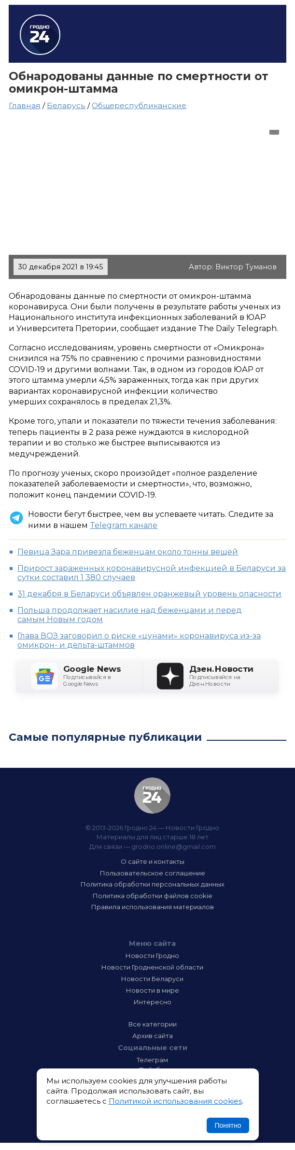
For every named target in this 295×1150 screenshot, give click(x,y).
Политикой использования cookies (175, 1101)
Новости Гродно (152, 955)
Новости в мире (152, 990)
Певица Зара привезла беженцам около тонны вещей (127, 551)
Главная (25, 105)
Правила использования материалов (152, 907)
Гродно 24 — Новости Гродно (152, 795)
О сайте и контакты (152, 861)
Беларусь (66, 105)
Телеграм (152, 1060)
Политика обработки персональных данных (153, 884)
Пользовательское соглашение (152, 873)
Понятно (227, 1125)
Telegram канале (123, 525)
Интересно (152, 1002)
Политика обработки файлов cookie (152, 896)
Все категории (152, 1024)
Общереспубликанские (139, 105)
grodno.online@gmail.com (173, 846)
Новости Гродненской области (152, 967)
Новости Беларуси (152, 979)
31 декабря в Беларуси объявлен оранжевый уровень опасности (149, 593)
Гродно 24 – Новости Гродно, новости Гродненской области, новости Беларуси (40, 34)
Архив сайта (152, 1035)
